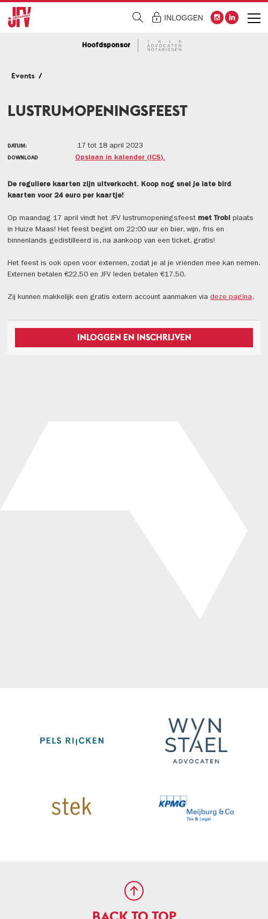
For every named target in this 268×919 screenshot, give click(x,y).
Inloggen (183, 18)
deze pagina (231, 297)
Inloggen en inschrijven (134, 337)
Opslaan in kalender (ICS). (120, 158)
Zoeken (138, 17)
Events (23, 76)
